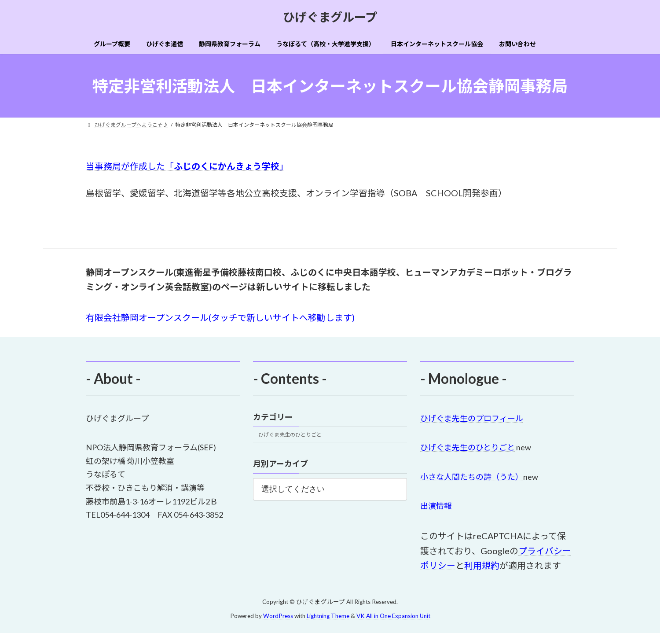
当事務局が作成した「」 (185, 166)
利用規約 (481, 565)
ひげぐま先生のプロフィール (471, 418)
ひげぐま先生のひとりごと (290, 435)
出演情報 (440, 506)
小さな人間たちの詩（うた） (471, 477)
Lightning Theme (328, 615)
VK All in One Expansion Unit (393, 615)
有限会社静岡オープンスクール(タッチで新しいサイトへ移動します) (220, 317)
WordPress (278, 615)
